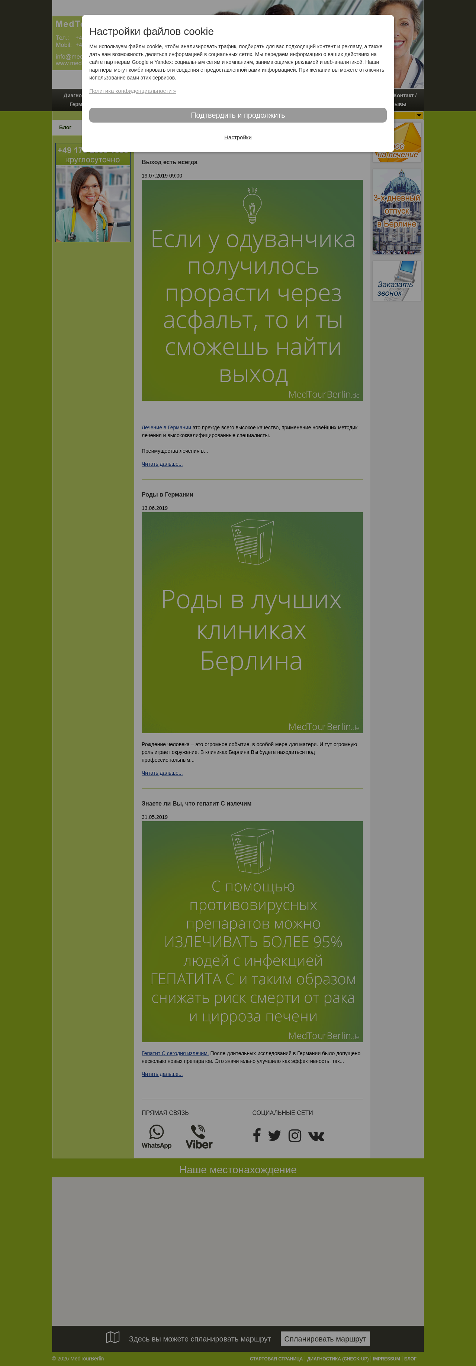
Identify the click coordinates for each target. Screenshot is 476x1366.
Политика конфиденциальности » (132, 91)
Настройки (238, 137)
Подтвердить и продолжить (238, 115)
